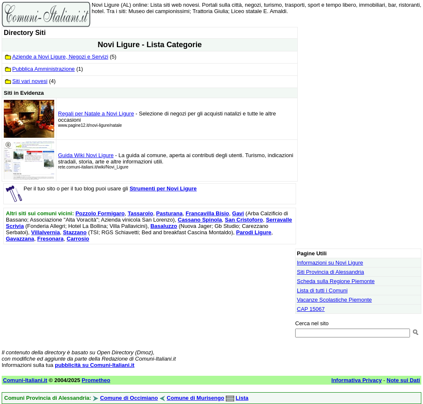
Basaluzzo (164, 226)
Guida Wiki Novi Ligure (86, 155)
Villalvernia (45, 232)
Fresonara (50, 238)
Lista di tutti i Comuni (322, 290)
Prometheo (96, 380)
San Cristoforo (244, 220)
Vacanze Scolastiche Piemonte (334, 300)
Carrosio (78, 238)
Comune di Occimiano (129, 398)
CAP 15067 (311, 309)
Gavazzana (20, 238)
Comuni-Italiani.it (25, 380)
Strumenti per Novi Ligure (163, 188)
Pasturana (169, 213)
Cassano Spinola (200, 220)
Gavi (238, 213)
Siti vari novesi (30, 81)
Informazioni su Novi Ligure (330, 263)
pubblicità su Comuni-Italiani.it (94, 365)
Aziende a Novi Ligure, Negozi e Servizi (60, 57)
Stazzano (75, 232)
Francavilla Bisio (207, 213)
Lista (241, 398)
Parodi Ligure (253, 232)
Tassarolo (140, 213)
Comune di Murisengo (196, 398)
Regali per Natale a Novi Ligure (96, 113)
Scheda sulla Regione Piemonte (336, 281)
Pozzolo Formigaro (99, 213)
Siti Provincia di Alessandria (330, 272)
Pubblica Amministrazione (43, 69)
